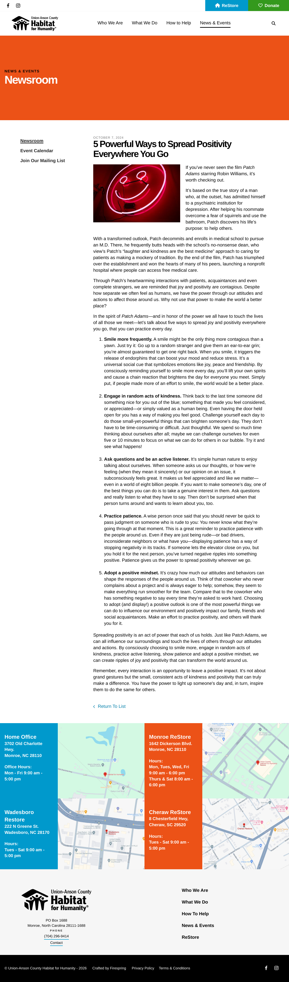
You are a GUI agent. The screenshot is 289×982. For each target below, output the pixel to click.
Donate (268, 5)
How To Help (195, 913)
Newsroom (31, 140)
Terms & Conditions (174, 968)
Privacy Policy (143, 968)
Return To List (111, 706)
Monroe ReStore (170, 737)
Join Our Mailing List (42, 160)
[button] (273, 23)
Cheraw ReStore (170, 812)
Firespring (118, 968)
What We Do (144, 23)
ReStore (226, 5)
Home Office (20, 737)
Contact (56, 943)
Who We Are (110, 23)
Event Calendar (36, 150)
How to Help (178, 23)
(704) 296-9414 (56, 936)
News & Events (215, 23)
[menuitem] (110, 23)
